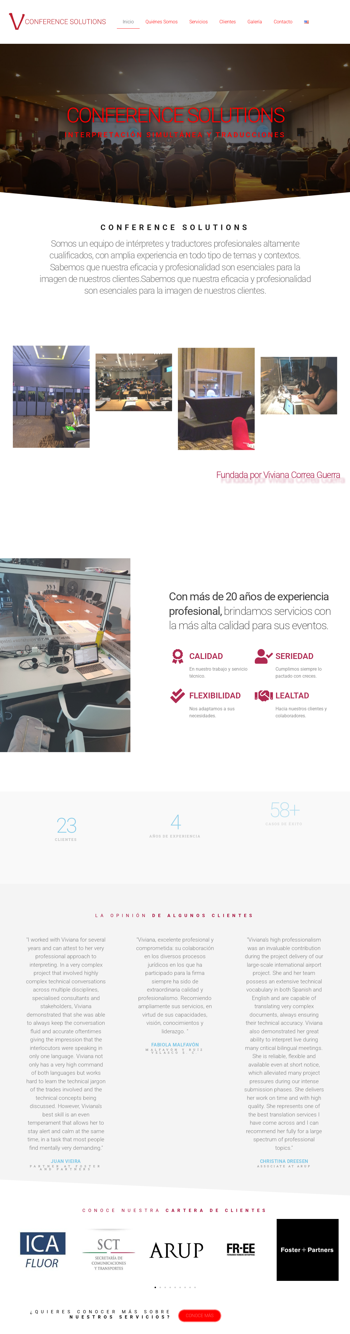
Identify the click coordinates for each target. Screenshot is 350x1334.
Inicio (128, 22)
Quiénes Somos (161, 22)
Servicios (198, 22)
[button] (155, 1287)
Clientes (227, 22)
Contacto (283, 22)
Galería (254, 22)
